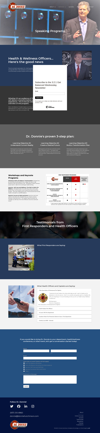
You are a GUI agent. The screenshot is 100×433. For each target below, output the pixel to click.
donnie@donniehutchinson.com (24, 416)
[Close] (67, 65)
